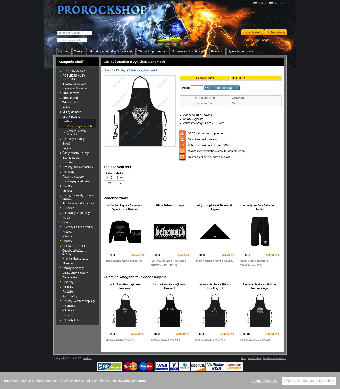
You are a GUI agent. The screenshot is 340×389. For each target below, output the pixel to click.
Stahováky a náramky (76, 213)
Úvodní (108, 70)
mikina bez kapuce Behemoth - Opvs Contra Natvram (125, 207)
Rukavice (68, 208)
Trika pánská (70, 102)
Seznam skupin (109, 39)
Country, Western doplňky (78, 301)
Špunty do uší (71, 157)
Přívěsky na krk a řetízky (77, 227)
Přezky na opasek (73, 246)
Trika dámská (70, 93)
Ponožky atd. (70, 320)
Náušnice (68, 310)
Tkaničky (68, 263)
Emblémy (68, 172)
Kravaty (67, 231)
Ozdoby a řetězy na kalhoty (74, 252)
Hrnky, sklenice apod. (75, 258)
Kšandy (67, 236)
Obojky (66, 222)
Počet (186, 88)
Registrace (278, 32)
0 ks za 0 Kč (256, 42)
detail (112, 255)
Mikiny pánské (71, 116)
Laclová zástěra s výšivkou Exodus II (169, 286)
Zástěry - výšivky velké (143, 70)
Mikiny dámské (71, 112)
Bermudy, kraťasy (73, 139)
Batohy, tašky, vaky (74, 83)
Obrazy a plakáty (73, 268)
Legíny (66, 148)
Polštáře (67, 291)
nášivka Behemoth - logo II (170, 205)
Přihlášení (255, 32)
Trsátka (67, 190)
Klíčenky (67, 287)
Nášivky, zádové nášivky (77, 167)
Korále (66, 217)
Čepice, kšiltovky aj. (74, 88)
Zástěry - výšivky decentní (76, 132)
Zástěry (120, 70)
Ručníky (67, 162)
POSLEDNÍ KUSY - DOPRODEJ (74, 77)
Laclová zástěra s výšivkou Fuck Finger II (214, 286)
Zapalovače (69, 277)
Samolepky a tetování (76, 181)
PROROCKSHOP (73, 71)
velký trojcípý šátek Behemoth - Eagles (215, 207)
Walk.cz (87, 358)
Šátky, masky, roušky (75, 153)
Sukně (66, 143)
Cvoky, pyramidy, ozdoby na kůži (78, 197)
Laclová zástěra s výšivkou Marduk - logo (259, 286)
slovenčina (280, 3)
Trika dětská (70, 97)
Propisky (67, 282)
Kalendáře (68, 305)
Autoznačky (69, 296)
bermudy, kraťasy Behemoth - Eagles (260, 207)
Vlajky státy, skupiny (75, 272)
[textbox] (72, 40)
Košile (66, 107)
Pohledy (67, 315)
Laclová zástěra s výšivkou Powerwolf (125, 286)
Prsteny (67, 186)
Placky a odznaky (73, 176)
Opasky (67, 241)
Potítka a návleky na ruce (78, 203)
